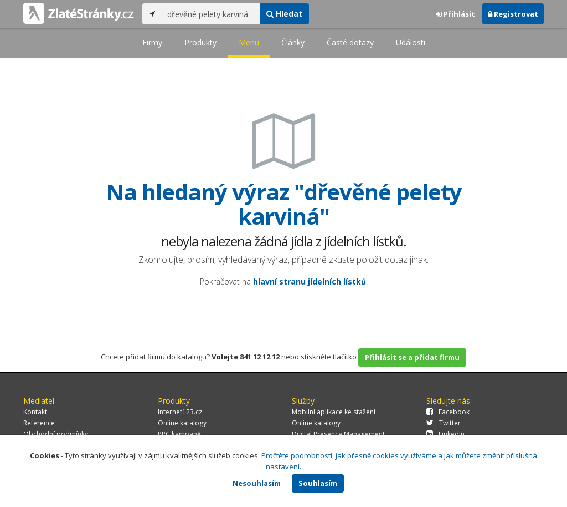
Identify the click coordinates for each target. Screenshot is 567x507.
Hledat (284, 13)
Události (410, 42)
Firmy (152, 42)
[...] (210, 13)
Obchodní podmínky (55, 434)
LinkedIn (445, 434)
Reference (39, 423)
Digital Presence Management (338, 434)
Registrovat (513, 14)
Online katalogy (182, 423)
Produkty (200, 42)
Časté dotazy (350, 42)
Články (293, 42)
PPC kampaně (179, 434)
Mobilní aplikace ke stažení (333, 412)
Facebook (448, 412)
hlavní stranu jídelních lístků (309, 281)
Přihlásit (455, 14)
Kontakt (35, 412)
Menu (249, 42)
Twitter (443, 423)
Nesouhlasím (257, 483)
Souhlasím (317, 483)
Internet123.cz (180, 412)
